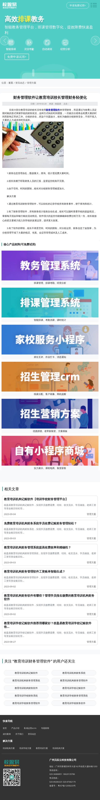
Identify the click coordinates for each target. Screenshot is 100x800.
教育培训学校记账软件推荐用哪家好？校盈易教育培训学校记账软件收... (47, 625)
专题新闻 (45, 728)
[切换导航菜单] (93, 5)
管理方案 (91, 514)
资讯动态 (32, 734)
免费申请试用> (16, 57)
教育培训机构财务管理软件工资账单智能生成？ (34, 571)
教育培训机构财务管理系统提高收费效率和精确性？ (37, 547)
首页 (10, 82)
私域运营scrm (30, 728)
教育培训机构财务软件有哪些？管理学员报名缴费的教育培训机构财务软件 (49, 597)
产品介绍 (15, 728)
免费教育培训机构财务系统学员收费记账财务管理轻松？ (40, 523)
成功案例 (7, 734)
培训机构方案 (9, 748)
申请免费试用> (78, 5)
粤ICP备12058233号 (67, 785)
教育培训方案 (42, 748)
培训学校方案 (25, 748)
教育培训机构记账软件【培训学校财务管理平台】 (36, 499)
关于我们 (19, 734)
